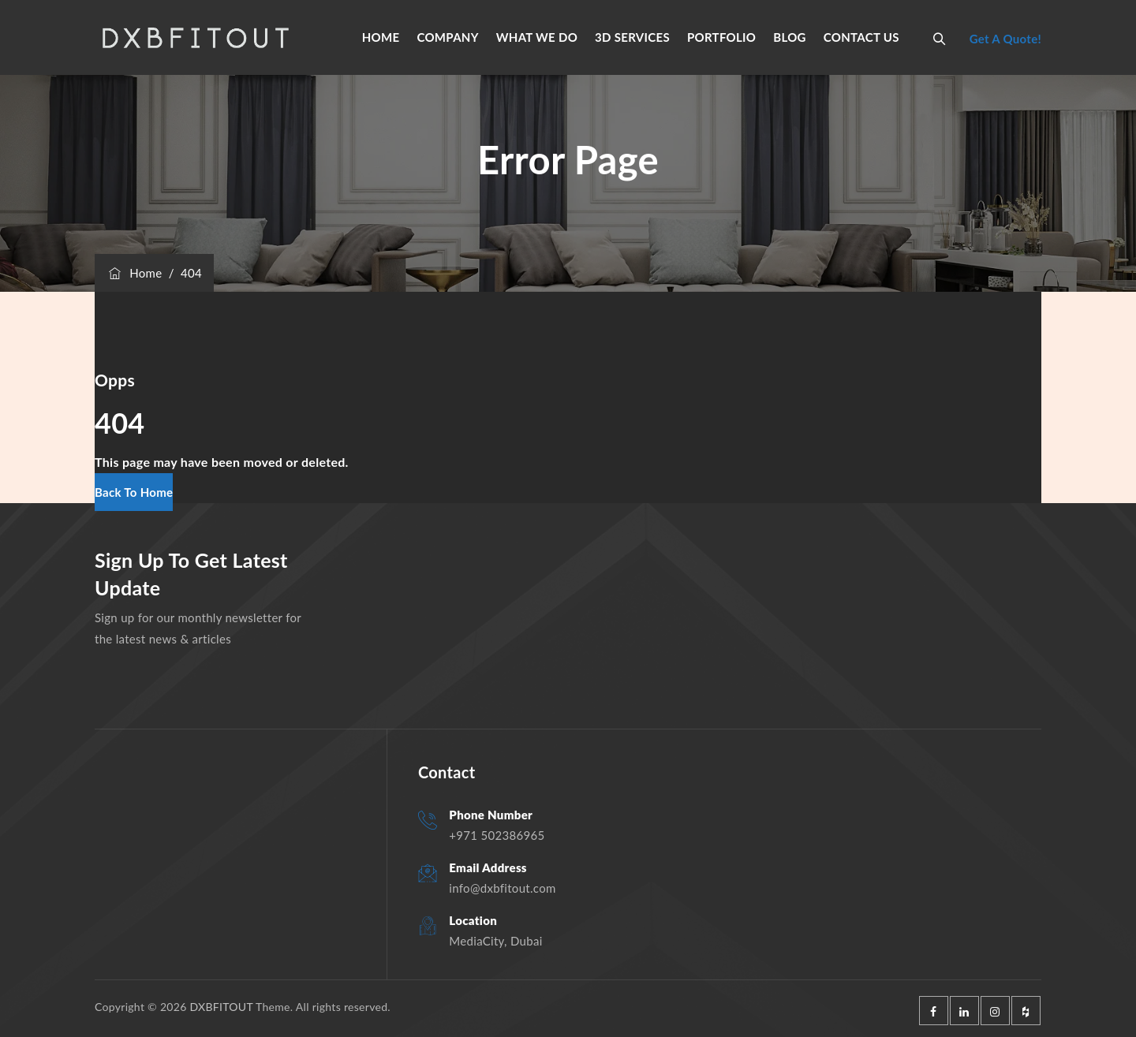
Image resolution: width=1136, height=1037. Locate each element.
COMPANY (447, 37)
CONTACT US (861, 37)
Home (134, 273)
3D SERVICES (632, 37)
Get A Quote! (1005, 39)
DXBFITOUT (220, 1006)
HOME (381, 37)
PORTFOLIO (721, 37)
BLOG (789, 37)
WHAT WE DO (536, 37)
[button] (134, 492)
